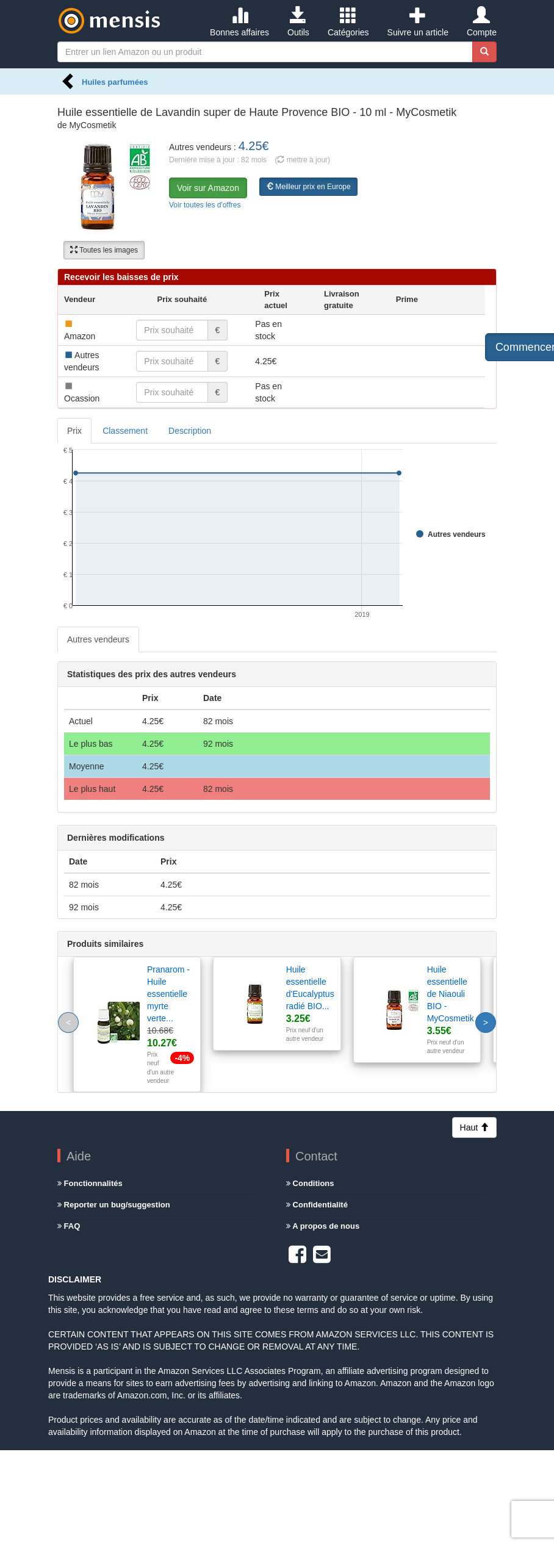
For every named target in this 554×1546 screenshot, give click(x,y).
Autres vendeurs (98, 639)
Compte (482, 22)
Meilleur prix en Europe (308, 186)
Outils (298, 22)
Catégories (348, 22)
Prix (74, 431)
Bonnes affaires (239, 22)
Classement (125, 431)
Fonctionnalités (90, 1183)
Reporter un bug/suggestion (113, 1204)
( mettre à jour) (302, 160)
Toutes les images (104, 250)
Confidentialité (317, 1204)
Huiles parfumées (115, 82)
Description (189, 431)
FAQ (68, 1226)
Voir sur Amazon (208, 188)
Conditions (310, 1183)
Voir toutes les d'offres (204, 205)
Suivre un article (417, 22)
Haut (474, 1127)
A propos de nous (322, 1226)
